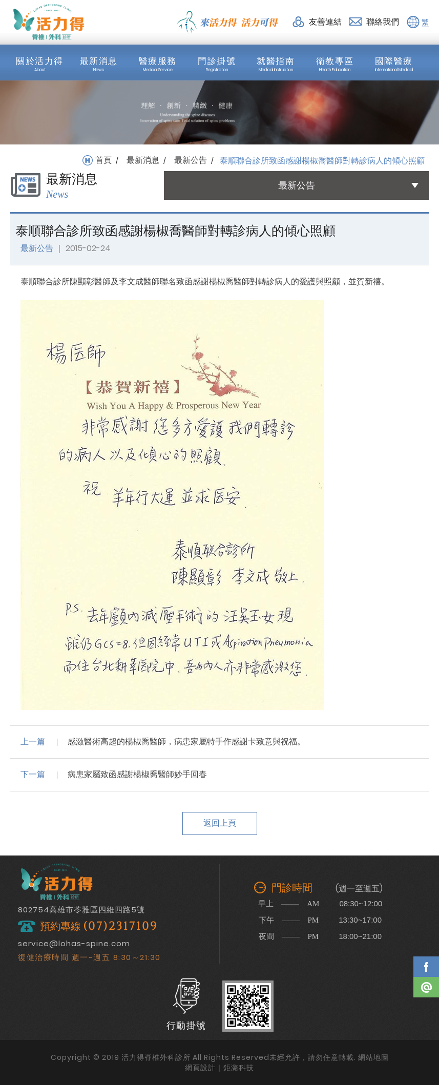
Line (426, 987)
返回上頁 (219, 823)
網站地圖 (373, 1057)
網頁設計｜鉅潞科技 (219, 1067)
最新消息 (143, 160)
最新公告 (190, 160)
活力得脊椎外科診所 (48, 22)
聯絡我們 (382, 22)
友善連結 (325, 22)
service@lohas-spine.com (74, 943)
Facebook (426, 966)
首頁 (103, 160)
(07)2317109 (120, 926)
